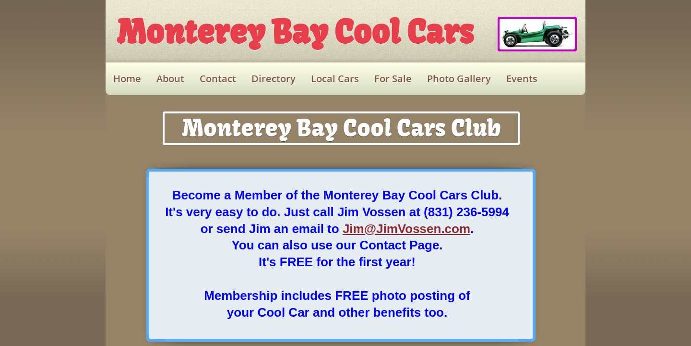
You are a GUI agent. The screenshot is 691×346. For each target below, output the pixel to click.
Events (521, 78)
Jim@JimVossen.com (406, 229)
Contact (218, 78)
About (170, 78)
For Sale (393, 78)
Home (127, 78)
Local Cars (335, 78)
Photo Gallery (459, 78)
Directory (273, 78)
